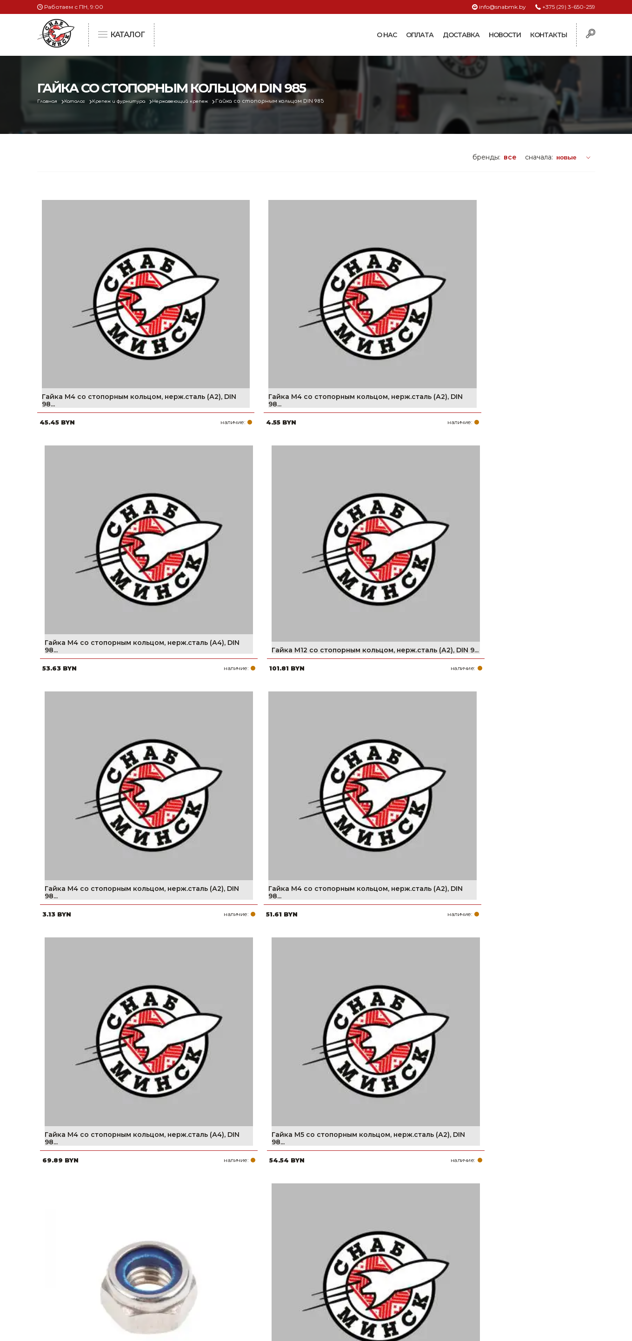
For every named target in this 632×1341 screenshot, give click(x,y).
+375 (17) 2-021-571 (469, 1220)
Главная (49, 101)
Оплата (419, 35)
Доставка (461, 35)
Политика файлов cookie (76, 1267)
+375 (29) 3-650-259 (568, 6)
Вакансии (262, 1280)
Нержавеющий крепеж (205, 101)
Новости (505, 35)
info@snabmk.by (502, 6)
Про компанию (271, 1205)
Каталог (82, 101)
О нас (387, 35)
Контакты (548, 35)
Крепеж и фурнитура (134, 101)
